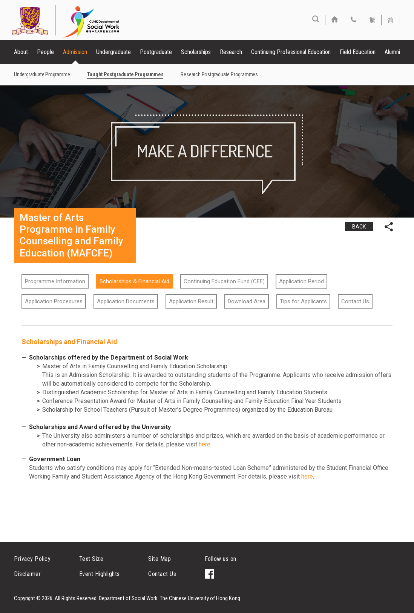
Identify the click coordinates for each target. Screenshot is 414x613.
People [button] (45, 52)
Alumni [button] (392, 52)
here (204, 444)
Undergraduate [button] (113, 52)
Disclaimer (27, 573)
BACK (359, 227)
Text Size (91, 558)
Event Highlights (99, 573)
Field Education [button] (358, 52)
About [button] (21, 52)
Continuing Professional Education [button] (291, 52)
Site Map (159, 558)
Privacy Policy (32, 558)
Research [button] (231, 52)
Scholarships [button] (196, 52)
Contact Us (162, 573)
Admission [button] (75, 52)
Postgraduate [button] (156, 52)
